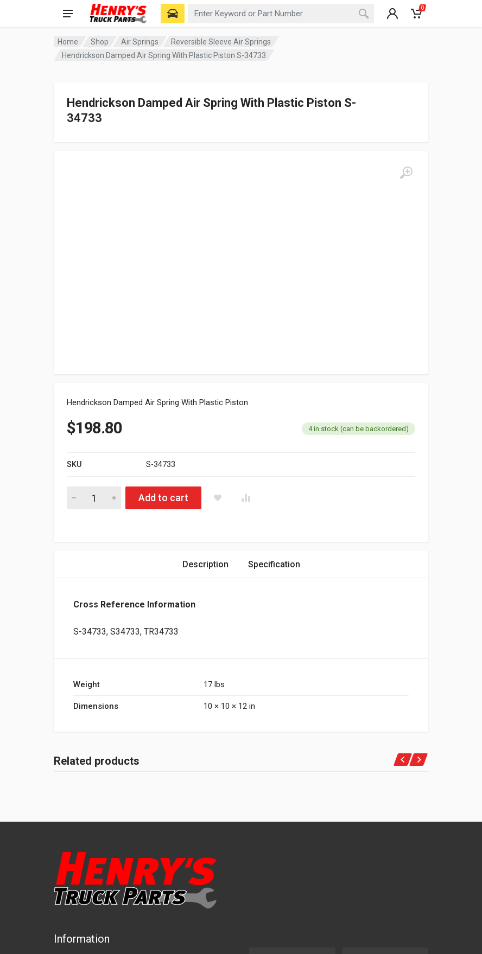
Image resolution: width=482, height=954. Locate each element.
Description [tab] (205, 395)
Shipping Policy (88, 839)
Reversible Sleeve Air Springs (221, 41)
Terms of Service (92, 823)
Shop (100, 41)
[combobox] (281, 13)
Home (68, 41)
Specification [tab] (274, 395)
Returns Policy (87, 856)
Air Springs (139, 41)
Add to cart (163, 328)
